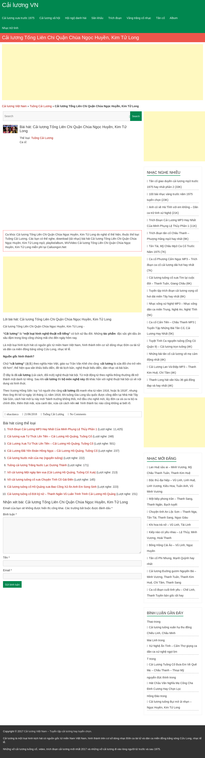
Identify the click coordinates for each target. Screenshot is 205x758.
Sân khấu (97, 18)
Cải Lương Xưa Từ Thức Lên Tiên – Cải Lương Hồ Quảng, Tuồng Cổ (50, 443)
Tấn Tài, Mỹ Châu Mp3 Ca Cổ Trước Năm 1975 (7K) (171, 248)
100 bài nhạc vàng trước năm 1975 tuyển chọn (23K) (170, 196)
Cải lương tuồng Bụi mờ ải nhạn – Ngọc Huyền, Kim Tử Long (169, 704)
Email (7, 570)
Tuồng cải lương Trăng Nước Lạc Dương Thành (37, 465)
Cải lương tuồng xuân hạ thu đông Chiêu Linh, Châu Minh (169, 630)
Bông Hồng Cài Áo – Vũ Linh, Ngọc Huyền (170, 548)
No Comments (78, 414)
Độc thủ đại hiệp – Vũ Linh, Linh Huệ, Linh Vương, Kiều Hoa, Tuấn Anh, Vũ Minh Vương (171, 486)
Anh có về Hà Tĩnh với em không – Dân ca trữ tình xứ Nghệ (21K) (172, 209)
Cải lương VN (20, 5)
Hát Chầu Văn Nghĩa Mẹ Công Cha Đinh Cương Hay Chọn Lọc (170, 685)
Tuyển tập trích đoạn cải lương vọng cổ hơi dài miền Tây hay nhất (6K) (172, 293)
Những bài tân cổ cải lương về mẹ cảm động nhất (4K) (172, 356)
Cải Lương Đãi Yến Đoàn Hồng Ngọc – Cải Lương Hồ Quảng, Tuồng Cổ (52, 450)
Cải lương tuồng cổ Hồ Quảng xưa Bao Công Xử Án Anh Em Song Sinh (52, 486)
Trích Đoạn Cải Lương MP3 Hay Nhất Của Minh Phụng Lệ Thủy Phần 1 (52, 429)
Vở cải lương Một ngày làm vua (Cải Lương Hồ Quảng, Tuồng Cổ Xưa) (51, 472)
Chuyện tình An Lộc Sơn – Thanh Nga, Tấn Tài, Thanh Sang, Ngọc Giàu (172, 514)
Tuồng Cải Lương (41, 106)
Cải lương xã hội (49, 18)
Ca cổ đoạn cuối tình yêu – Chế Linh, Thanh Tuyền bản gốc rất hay (171, 592)
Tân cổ (160, 18)
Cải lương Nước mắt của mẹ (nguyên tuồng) (35, 458)
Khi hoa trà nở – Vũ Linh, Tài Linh (170, 524)
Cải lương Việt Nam (14, 106)
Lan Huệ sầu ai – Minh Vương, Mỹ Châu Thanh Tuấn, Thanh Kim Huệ (169, 470)
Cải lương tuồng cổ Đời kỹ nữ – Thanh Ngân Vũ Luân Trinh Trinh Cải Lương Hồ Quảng (61, 494)
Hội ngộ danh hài (75, 18)
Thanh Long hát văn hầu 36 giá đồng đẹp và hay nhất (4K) (171, 382)
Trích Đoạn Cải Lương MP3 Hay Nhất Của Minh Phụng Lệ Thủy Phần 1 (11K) (172, 222)
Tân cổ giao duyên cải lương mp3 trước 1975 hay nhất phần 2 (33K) (172, 184)
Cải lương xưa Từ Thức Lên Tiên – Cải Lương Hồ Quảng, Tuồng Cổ (50, 436)
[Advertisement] (102, 72)
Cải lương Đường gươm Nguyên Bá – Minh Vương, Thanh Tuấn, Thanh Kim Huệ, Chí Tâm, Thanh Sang (171, 576)
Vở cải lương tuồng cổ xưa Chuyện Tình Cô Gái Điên (40, 479)
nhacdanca (12, 414)
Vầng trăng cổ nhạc (139, 18)
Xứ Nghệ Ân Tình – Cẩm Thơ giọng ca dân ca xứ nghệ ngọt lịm (172, 648)
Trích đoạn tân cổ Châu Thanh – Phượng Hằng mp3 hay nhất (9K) (168, 235)
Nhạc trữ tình (10, 28)
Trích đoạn (115, 18)
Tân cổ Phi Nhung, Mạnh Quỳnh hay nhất (170, 561)
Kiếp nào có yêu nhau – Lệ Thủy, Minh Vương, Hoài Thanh (172, 535)
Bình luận (10, 514)
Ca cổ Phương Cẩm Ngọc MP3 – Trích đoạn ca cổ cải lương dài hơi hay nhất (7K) (172, 264)
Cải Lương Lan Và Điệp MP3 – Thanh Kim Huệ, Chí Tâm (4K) (171, 369)
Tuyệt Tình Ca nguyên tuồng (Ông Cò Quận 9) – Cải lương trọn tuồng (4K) (171, 343)
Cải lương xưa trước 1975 (18, 18)
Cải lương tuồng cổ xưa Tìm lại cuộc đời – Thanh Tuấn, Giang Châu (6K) (170, 280)
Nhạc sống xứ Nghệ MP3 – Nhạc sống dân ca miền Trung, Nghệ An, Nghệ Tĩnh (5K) (172, 309)
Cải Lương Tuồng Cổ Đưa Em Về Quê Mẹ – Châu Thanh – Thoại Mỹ (172, 667)
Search (136, 116)
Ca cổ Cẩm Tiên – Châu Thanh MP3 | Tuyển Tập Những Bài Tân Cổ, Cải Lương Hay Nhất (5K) (171, 328)
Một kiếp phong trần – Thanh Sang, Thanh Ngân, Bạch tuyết (170, 501)
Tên (6, 557)
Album (174, 18)
